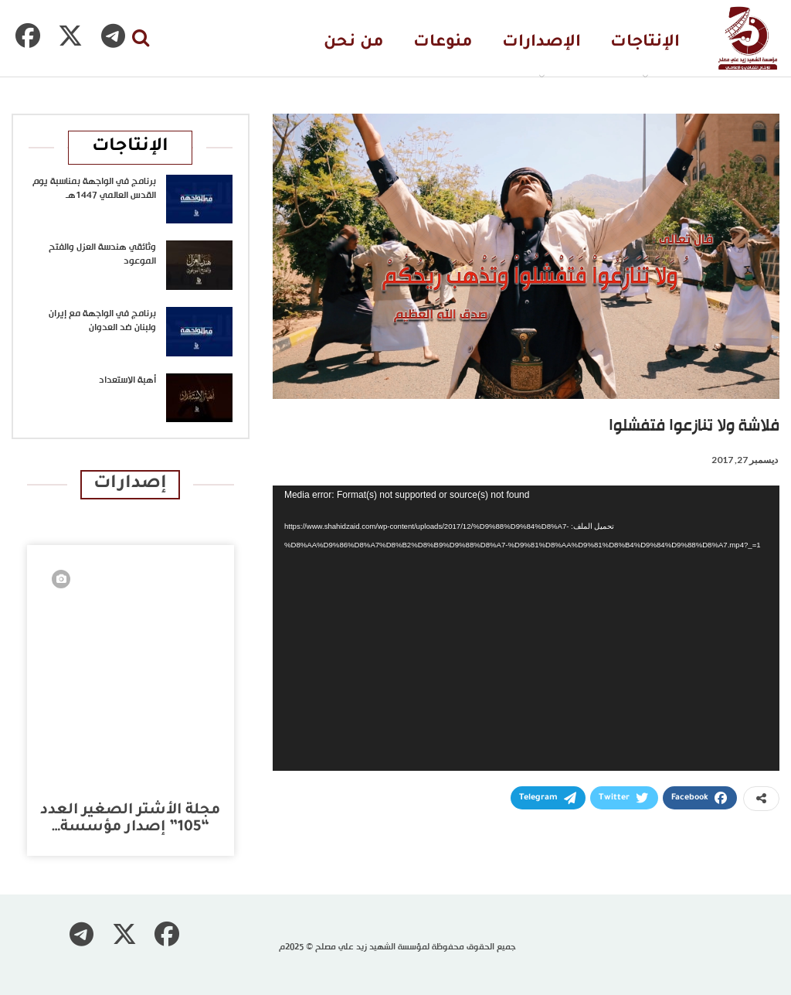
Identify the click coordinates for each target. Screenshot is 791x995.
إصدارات (130, 484)
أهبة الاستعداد (127, 380)
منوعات (443, 43)
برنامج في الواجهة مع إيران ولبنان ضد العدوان (102, 320)
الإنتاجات (645, 43)
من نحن (354, 43)
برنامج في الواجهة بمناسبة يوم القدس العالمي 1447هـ (94, 188)
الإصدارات (541, 43)
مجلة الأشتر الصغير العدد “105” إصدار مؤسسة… (130, 819)
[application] (526, 628)
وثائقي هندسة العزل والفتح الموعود (102, 254)
